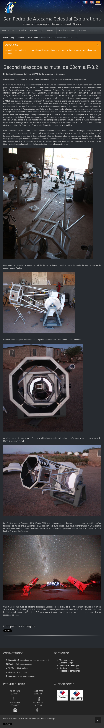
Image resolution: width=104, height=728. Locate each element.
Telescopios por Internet (69, 671)
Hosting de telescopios (69, 668)
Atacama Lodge (36, 30)
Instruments (33, 38)
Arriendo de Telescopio (69, 665)
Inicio (5, 38)
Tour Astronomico (66, 660)
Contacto (83, 30)
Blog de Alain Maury (66, 30)
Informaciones (8, 30)
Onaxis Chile (22, 719)
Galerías (50, 30)
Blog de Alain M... (18, 38)
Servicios (22, 30)
